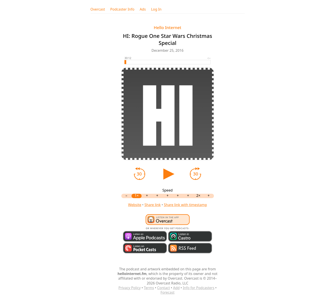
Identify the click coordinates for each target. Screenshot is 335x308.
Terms (149, 287)
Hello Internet (167, 27)
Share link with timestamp (185, 204)
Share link (152, 204)
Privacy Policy (129, 287)
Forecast (167, 292)
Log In (156, 9)
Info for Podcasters (198, 287)
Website (134, 204)
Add (176, 287)
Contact (163, 287)
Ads (143, 9)
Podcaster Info (122, 9)
